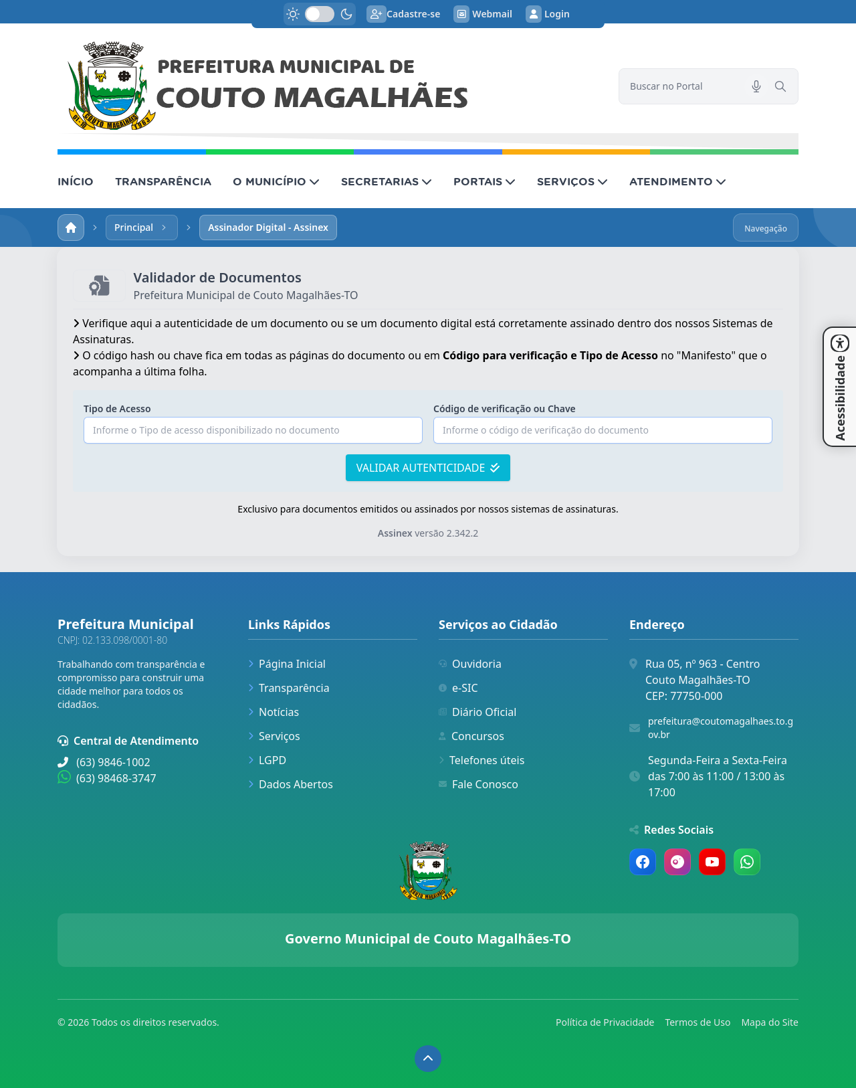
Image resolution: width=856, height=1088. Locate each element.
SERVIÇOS (572, 181)
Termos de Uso (697, 1022)
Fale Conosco (478, 784)
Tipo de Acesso (117, 408)
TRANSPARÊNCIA (163, 181)
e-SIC (458, 688)
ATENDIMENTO (677, 181)
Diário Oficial (477, 712)
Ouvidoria (470, 663)
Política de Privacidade (605, 1022)
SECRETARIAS (386, 181)
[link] (330, 86)
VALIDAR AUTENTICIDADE (428, 467)
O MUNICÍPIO (276, 181)
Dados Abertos (290, 784)
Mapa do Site (769, 1022)
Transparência (289, 688)
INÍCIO (76, 181)
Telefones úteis (481, 760)
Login (548, 14)
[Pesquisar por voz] (756, 86)
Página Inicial (287, 663)
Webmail (482, 14)
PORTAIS (484, 181)
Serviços (274, 736)
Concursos (471, 736)
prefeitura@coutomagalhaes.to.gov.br (720, 728)
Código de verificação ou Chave (504, 408)
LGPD (267, 760)
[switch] (319, 14)
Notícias (273, 712)
